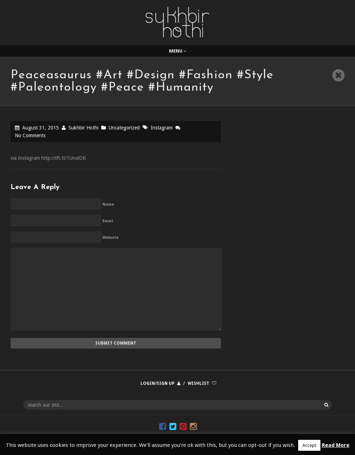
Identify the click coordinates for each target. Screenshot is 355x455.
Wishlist (198, 383)
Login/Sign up (157, 383)
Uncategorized (124, 128)
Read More (335, 445)
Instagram (162, 128)
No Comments (30, 135)
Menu (177, 51)
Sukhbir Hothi (83, 128)
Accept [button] (309, 445)
